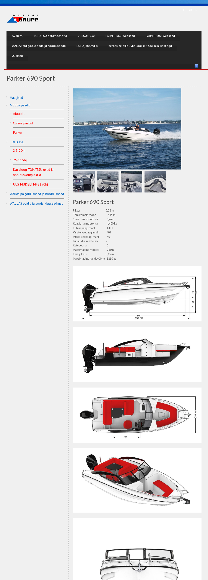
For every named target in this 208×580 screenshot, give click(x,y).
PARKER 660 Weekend (120, 35)
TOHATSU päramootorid (50, 35)
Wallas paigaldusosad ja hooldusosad (37, 194)
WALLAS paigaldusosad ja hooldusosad (39, 45)
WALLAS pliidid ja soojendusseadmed (36, 203)
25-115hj (20, 160)
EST (185, 10)
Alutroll (18, 113)
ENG (196, 10)
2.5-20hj (19, 150)
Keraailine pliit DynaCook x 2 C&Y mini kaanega (140, 45)
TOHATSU (17, 142)
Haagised (16, 97)
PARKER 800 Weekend (160, 35)
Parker (17, 132)
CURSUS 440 (86, 35)
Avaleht (17, 35)
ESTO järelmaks (87, 45)
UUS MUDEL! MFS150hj (30, 184)
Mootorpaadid (20, 105)
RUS (191, 10)
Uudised (17, 55)
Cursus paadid (23, 123)
